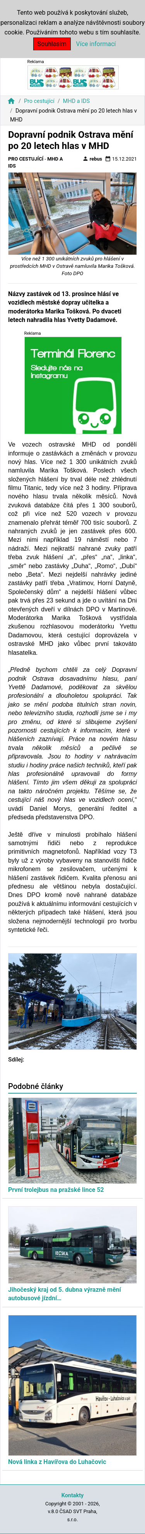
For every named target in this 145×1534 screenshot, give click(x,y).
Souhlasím (52, 44)
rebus (92, 159)
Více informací (96, 44)
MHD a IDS (76, 101)
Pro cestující (39, 101)
